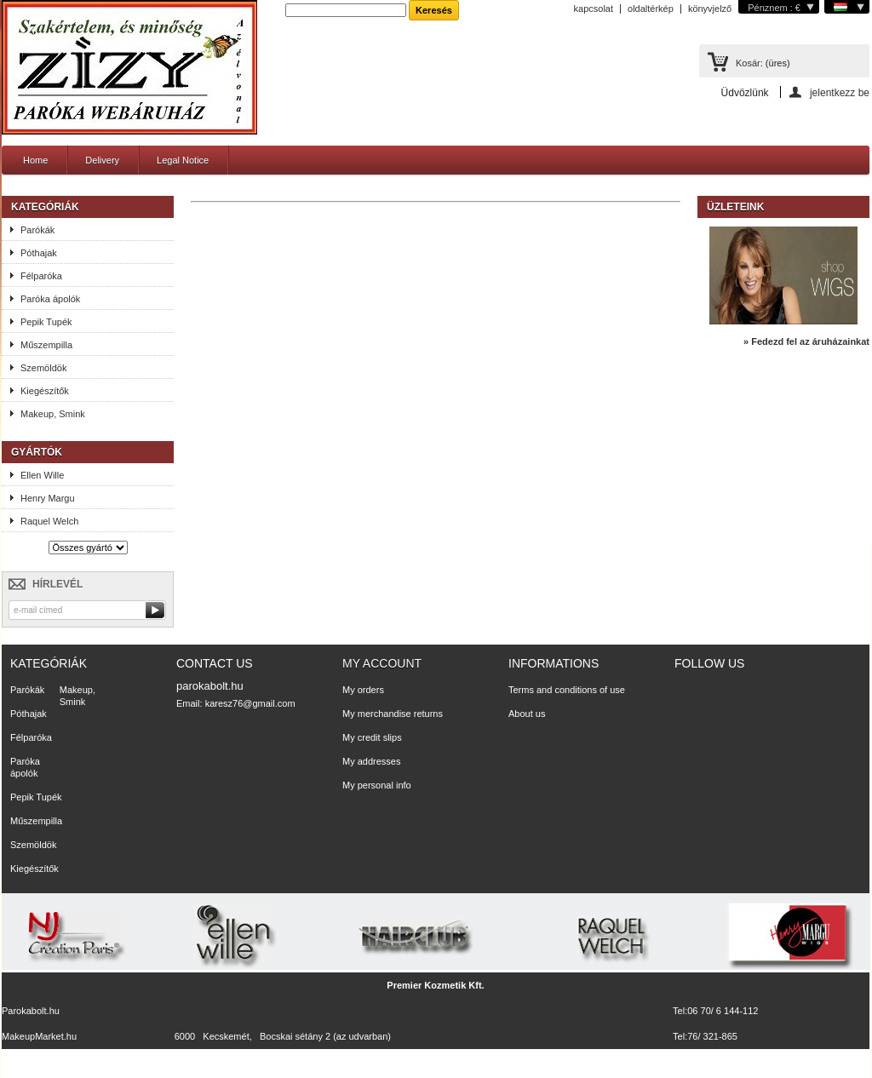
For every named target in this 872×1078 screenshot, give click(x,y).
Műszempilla (46, 345)
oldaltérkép (651, 8)
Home (35, 160)
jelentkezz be (839, 92)
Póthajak (38, 253)
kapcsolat (593, 8)
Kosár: (749, 63)
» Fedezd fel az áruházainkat (806, 341)
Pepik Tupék (46, 322)
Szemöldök (43, 368)
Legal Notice (183, 160)
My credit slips (372, 737)
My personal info (376, 785)
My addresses (371, 761)
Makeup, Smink (52, 414)
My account (382, 663)
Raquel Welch (49, 521)
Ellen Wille (42, 475)
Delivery (102, 160)
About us (526, 713)
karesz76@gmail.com (250, 703)
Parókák (37, 230)
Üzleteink (735, 207)
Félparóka (41, 276)
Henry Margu (47, 498)
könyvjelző (709, 8)
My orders (363, 690)
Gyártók (36, 452)
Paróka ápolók (50, 299)
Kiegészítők (44, 391)
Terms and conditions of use (566, 690)
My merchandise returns (392, 713)
